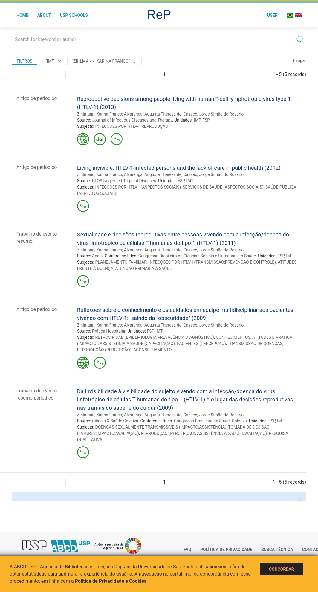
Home (22, 15)
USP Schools (74, 15)
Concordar (281, 569)
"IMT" (53, 62)
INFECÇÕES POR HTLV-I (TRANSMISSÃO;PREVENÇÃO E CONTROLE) (212, 262)
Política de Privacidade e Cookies (111, 581)
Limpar (299, 60)
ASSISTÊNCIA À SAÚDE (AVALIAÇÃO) (232, 433)
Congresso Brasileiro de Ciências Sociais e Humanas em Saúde (197, 256)
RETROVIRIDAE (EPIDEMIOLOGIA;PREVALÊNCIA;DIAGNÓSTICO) (154, 337)
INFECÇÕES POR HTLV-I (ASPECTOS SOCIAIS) (138, 187)
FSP (206, 120)
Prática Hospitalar (108, 331)
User (272, 15)
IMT (197, 120)
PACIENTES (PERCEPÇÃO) (201, 343)
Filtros (24, 61)
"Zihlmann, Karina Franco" (104, 62)
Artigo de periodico (36, 98)
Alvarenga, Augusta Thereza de (152, 114)
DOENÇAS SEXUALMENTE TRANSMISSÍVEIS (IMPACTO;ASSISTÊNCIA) (160, 427)
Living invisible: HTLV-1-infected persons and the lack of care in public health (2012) (179, 168)
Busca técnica (277, 549)
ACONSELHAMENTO (152, 349)
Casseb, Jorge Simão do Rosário (213, 114)
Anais (97, 256)
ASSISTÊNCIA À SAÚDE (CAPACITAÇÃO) (137, 343)
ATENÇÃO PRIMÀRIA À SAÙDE (143, 268)
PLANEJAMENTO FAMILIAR (121, 262)
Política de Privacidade (226, 549)
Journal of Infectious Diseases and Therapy (132, 120)
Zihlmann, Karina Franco (99, 114)
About (44, 15)
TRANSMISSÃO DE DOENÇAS (255, 343)
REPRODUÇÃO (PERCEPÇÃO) (104, 349)
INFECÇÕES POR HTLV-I (117, 126)
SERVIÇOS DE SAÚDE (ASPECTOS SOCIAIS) (223, 187)
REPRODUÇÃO (154, 126)
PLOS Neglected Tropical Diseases (124, 180)
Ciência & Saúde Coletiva (115, 420)
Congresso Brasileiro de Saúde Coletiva (210, 420)
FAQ (187, 549)
